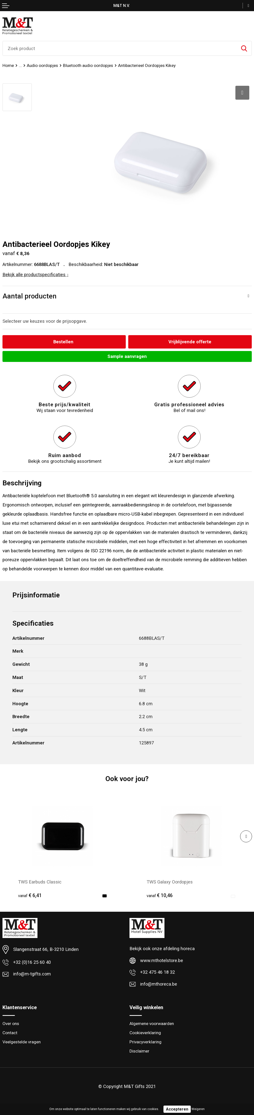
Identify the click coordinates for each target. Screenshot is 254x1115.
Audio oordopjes (42, 65)
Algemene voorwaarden (151, 1023)
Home (8, 65)
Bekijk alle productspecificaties (35, 274)
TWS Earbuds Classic (40, 882)
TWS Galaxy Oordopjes (170, 882)
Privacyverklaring (145, 1041)
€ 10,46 (160, 895)
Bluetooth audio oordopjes (88, 65)
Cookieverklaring (145, 1032)
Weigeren (198, 1109)
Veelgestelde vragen (21, 1041)
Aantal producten (29, 296)
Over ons (10, 1023)
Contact (9, 1032)
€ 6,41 (30, 895)
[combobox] (120, 48)
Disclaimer (139, 1051)
